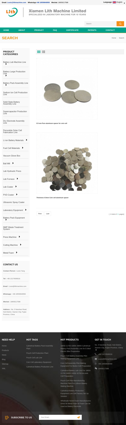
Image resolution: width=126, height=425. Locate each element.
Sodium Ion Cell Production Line (15, 84)
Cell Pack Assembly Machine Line (61, 420)
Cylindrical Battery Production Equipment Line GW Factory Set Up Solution (75, 383)
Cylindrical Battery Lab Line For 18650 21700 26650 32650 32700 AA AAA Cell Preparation (76, 363)
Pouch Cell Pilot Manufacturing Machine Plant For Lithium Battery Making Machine (74, 373)
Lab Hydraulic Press (12, 161)
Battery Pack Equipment (14, 208)
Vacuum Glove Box (11, 146)
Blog (3, 350)
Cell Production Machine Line (84, 420)
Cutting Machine (10, 235)
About (21, 20)
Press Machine (9, 227)
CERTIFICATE (72, 20)
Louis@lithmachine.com (17, 276)
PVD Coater (8, 185)
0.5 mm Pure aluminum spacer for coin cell (48, 79)
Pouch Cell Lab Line (34, 348)
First (40, 94)
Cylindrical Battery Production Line (39, 357)
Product (39, 20)
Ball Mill (6, 154)
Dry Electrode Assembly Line (14, 112)
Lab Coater (8, 177)
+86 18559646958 (43, 2)
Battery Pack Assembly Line (15, 73)
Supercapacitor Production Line (15, 103)
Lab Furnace (8, 169)
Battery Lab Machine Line (14, 52)
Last (47, 94)
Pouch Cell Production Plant (37, 343)
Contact (110, 20)
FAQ (55, 20)
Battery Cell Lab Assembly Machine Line (109, 420)
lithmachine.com (57, 417)
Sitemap (5, 354)
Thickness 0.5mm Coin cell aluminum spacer (76, 79)
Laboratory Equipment (13, 200)
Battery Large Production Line (14, 63)
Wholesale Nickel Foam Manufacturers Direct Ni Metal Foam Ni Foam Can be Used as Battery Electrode (76, 393)
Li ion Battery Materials (13, 130)
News (4, 345)
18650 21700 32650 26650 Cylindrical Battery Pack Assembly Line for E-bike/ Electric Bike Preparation (76, 338)
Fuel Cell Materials (11, 138)
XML (4, 359)
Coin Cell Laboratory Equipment (38, 352)
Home (6, 20)
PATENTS (92, 20)
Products (5, 340)
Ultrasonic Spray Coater (14, 192)
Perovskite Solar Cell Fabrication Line (12, 122)
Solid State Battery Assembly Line (11, 93)
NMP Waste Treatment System (13, 218)
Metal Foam (8, 243)
